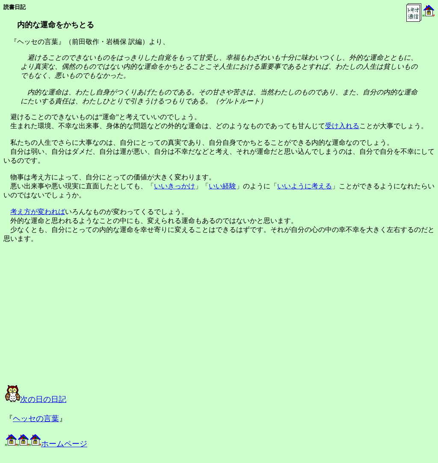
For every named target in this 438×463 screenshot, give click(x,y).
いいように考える (304, 186)
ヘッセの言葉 (36, 418)
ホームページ (46, 444)
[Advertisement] (91, 321)
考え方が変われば (37, 211)
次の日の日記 (35, 399)
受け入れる (342, 125)
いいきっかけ (174, 186)
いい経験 (222, 186)
